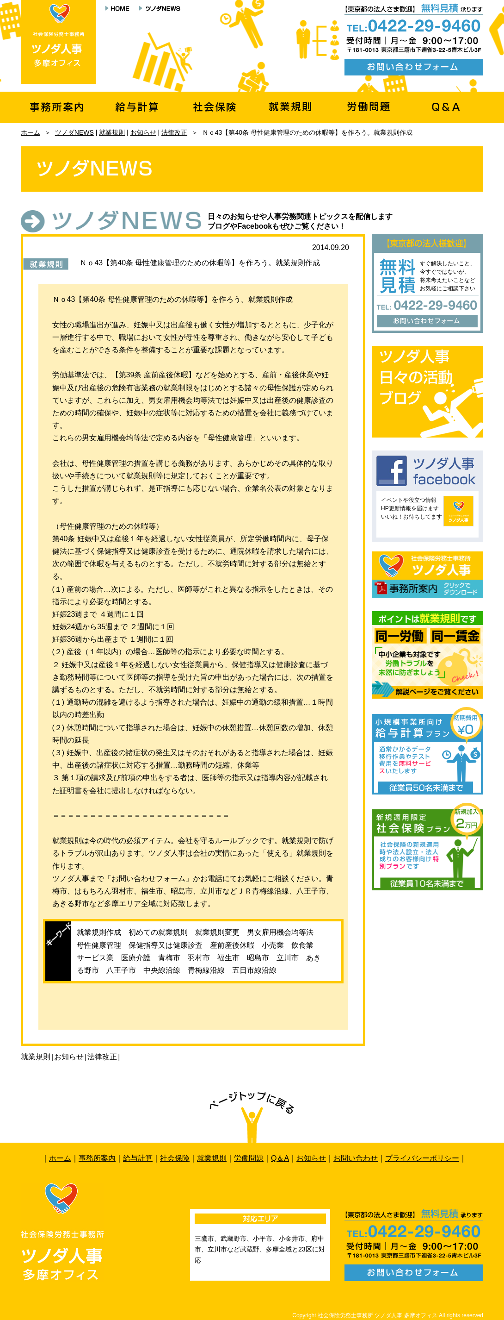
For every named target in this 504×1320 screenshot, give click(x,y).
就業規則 (112, 132)
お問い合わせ (355, 1158)
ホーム (30, 132)
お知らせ (143, 132)
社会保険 (175, 1158)
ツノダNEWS (74, 132)
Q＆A (280, 1158)
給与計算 (138, 1158)
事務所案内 (97, 1158)
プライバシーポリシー (422, 1158)
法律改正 (174, 132)
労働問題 (249, 1158)
